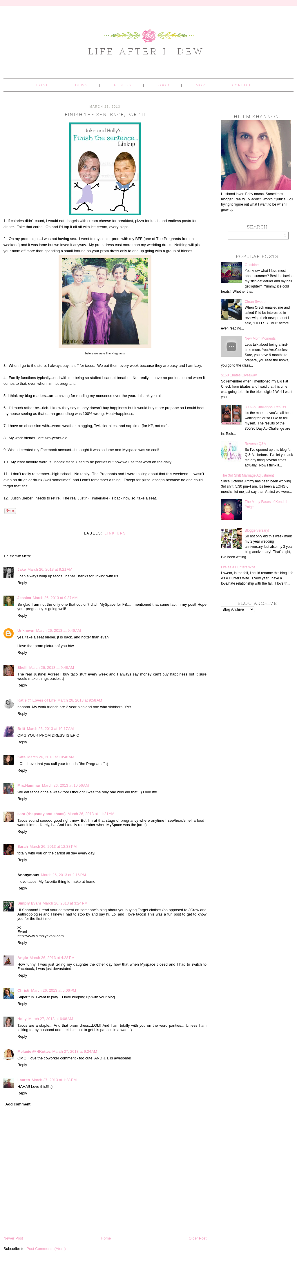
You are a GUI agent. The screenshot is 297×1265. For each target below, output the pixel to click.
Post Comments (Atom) (46, 1248)
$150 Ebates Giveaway (239, 375)
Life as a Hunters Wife (238, 567)
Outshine (252, 265)
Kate (21, 757)
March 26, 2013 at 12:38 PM (53, 846)
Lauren (23, 1080)
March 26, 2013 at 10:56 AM (65, 785)
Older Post (198, 1238)
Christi (23, 990)
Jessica (24, 598)
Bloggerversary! (257, 530)
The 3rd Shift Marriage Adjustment (247, 475)
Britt (21, 728)
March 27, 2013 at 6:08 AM (50, 1019)
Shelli (22, 667)
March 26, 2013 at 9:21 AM (50, 569)
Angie (22, 957)
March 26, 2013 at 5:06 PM (53, 990)
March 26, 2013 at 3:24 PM (65, 903)
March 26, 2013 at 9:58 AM (79, 700)
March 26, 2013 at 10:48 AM (50, 757)
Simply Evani (29, 903)
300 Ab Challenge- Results (265, 407)
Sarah (22, 846)
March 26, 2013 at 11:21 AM (91, 814)
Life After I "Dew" (148, 51)
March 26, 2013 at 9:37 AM (55, 598)
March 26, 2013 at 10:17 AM (50, 728)
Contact (241, 85)
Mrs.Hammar (28, 785)
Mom (201, 85)
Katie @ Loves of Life (36, 700)
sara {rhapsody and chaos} (41, 814)
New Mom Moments (260, 338)
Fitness (122, 85)
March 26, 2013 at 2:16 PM (63, 875)
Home (42, 85)
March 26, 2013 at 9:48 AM (51, 667)
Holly (22, 1019)
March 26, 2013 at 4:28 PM (52, 957)
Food (163, 85)
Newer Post (13, 1238)
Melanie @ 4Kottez (34, 1051)
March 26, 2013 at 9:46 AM (58, 630)
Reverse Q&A (255, 444)
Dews (81, 85)
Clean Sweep (255, 302)
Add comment (18, 1104)
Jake (21, 569)
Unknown (26, 630)
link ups (115, 533)
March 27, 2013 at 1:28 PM (54, 1080)
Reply (22, 583)
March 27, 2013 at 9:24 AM (74, 1051)
